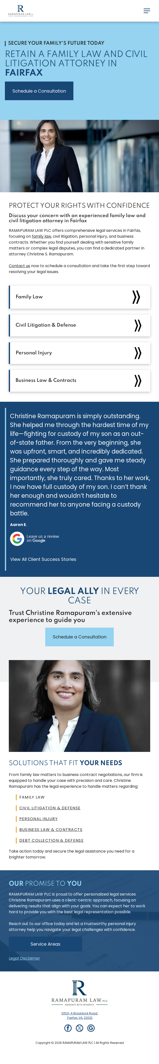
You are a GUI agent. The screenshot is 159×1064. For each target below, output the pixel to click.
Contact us (19, 266)
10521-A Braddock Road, (79, 1013)
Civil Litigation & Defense (49, 808)
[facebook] (68, 1028)
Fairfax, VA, (75, 1018)
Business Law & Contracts (51, 829)
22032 (88, 1018)
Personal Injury (38, 819)
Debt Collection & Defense (51, 840)
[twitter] (79, 1028)
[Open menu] (147, 11)
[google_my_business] (91, 1028)
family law (41, 236)
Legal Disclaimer (24, 958)
